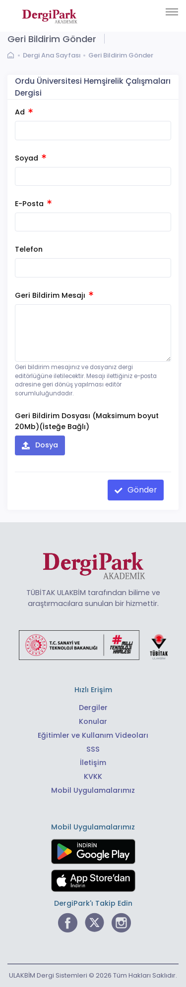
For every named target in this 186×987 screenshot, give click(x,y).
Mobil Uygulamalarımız (93, 790)
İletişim (93, 763)
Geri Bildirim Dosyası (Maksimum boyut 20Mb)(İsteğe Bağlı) (87, 421)
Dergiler (93, 708)
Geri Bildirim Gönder (120, 55)
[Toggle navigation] (172, 12)
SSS (93, 749)
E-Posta (33, 204)
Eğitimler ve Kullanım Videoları (93, 735)
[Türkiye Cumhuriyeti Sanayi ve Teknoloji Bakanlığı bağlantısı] (93, 645)
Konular (93, 721)
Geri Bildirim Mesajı (54, 295)
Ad (24, 112)
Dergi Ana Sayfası (52, 55)
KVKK (93, 776)
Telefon (29, 249)
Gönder (141, 490)
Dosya (45, 445)
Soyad (30, 158)
